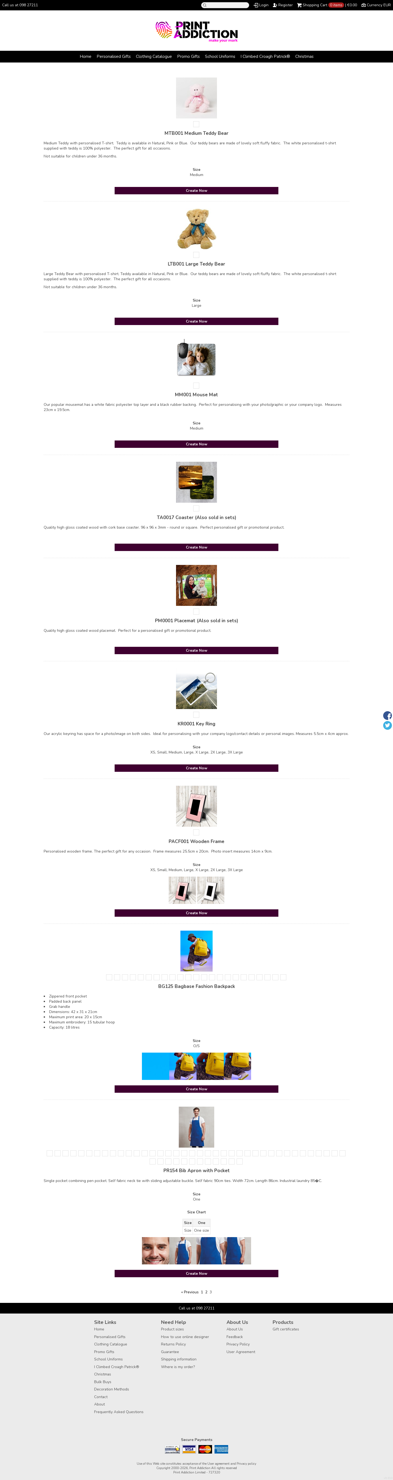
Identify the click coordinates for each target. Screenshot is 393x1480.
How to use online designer (185, 1336)
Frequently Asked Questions (119, 1412)
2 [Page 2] (206, 1292)
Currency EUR (379, 5)
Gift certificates (286, 1329)
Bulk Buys (102, 1381)
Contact (101, 1396)
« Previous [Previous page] (190, 1292)
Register (285, 5)
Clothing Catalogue (154, 56)
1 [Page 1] (202, 1292)
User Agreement (241, 1351)
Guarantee (170, 1351)
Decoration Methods (111, 1389)
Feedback (235, 1336)
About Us (235, 1329)
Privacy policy (246, 1463)
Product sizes (172, 1329)
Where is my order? (178, 1366)
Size (196, 169)
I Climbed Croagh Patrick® (265, 56)
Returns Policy (173, 1344)
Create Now (196, 190)
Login (264, 5)
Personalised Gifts (114, 56)
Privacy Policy (238, 1344)
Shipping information (178, 1359)
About (99, 1404)
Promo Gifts (188, 56)
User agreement (218, 1463)
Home (85, 56)
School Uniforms (220, 56)
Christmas (304, 56)
